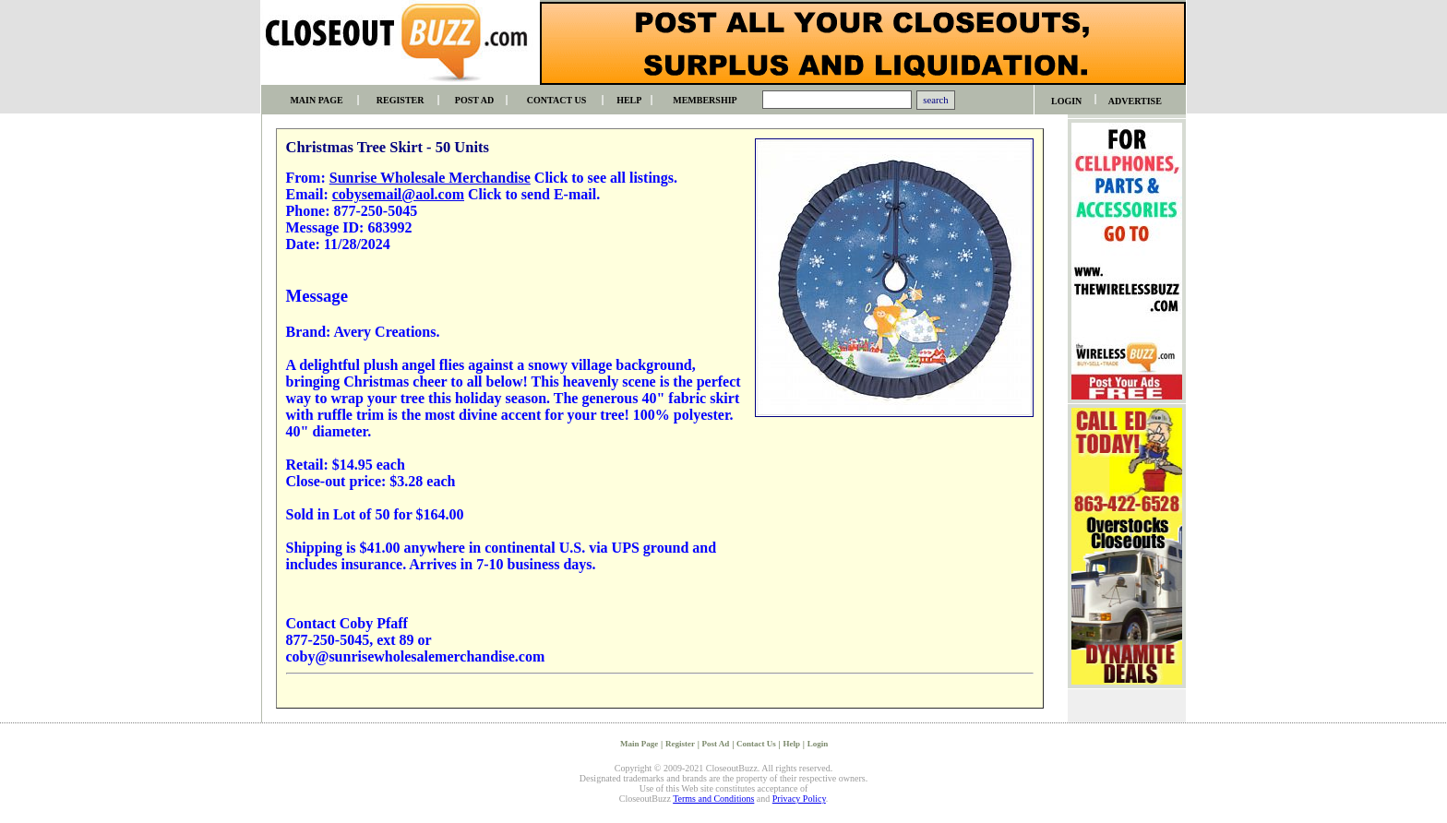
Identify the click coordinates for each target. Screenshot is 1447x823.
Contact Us (756, 743)
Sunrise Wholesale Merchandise (430, 177)
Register (680, 743)
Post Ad (716, 743)
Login (818, 743)
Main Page (639, 743)
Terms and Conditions (713, 798)
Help (792, 743)
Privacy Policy (799, 798)
